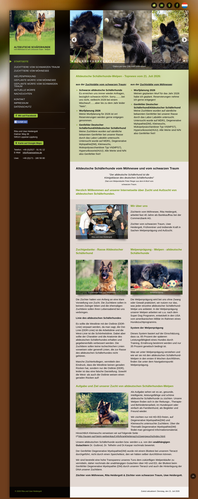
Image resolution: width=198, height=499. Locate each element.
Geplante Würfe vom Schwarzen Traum (36, 99)
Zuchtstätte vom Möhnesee (156, 84)
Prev (74, 39)
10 (96, 61)
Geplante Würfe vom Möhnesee (35, 94)
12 (101, 61)
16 (111, 61)
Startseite (21, 76)
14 (106, 61)
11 (98, 61)
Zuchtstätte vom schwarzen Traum (105, 84)
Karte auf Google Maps (29, 157)
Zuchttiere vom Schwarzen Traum (37, 81)
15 (109, 61)
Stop (186, 60)
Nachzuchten (23, 108)
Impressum (21, 117)
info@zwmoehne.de (32, 167)
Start (184, 60)
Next (183, 39)
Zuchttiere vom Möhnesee (31, 85)
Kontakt (19, 113)
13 (103, 61)
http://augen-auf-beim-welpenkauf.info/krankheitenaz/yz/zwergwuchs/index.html (121, 434)
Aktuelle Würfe (25, 104)
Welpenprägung (25, 91)
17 (114, 61)
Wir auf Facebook (26, 130)
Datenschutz (23, 121)
